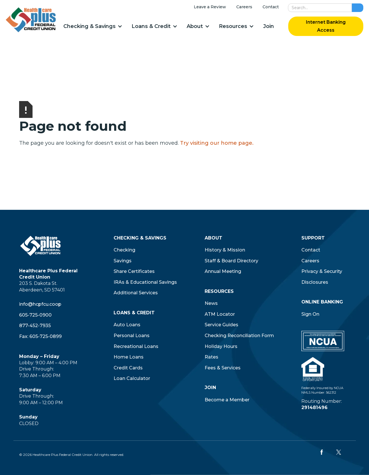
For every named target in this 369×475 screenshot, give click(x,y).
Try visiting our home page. (216, 143)
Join (268, 26)
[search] (320, 7)
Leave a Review (210, 6)
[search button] (357, 7)
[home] (31, 19)
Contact (271, 6)
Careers (244, 6)
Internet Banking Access (326, 26)
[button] (92, 26)
